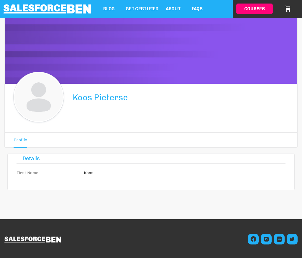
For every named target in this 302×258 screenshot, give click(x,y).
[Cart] (288, 9)
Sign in (296, 9)
